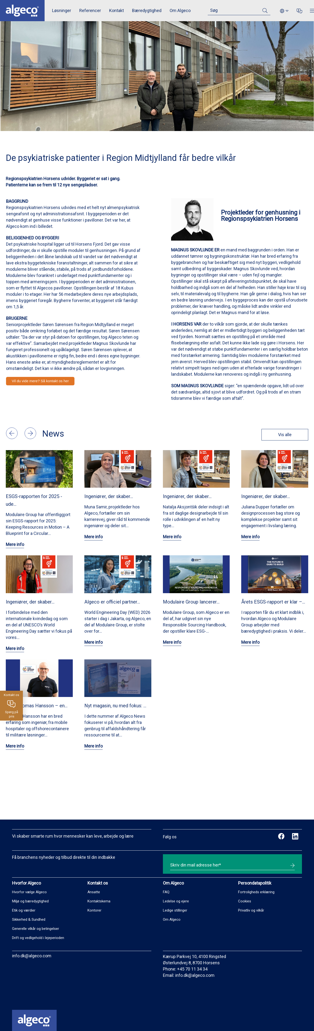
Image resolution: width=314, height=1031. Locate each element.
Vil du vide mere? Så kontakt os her (40, 381)
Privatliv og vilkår (251, 910)
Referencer (90, 10)
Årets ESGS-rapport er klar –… (273, 602)
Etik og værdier (23, 910)
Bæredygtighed (146, 10)
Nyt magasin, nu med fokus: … (115, 706)
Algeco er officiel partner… (112, 602)
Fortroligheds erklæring (256, 892)
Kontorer (94, 910)
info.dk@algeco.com (31, 955)
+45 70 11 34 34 (192, 969)
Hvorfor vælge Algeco (29, 892)
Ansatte (93, 892)
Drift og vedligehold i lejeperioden (38, 938)
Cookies (244, 901)
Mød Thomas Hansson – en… (36, 706)
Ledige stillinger (175, 910)
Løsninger (61, 10)
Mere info (15, 544)
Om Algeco (180, 10)
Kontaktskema (98, 901)
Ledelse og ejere (176, 901)
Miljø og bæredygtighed (30, 901)
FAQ (166, 892)
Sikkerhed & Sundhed (28, 919)
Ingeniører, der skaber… (108, 496)
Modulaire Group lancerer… (191, 602)
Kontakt (116, 10)
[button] (12, 437)
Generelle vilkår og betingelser (35, 928)
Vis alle (282, 434)
